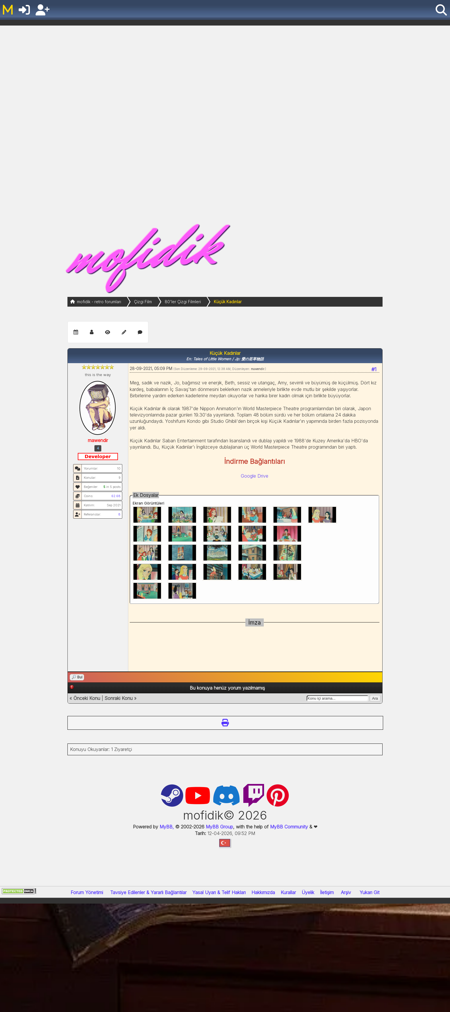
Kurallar (288, 892)
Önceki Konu (86, 698)
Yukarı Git (369, 892)
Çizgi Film (143, 301)
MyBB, (167, 827)
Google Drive (254, 476)
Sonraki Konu (118, 698)
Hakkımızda (263, 892)
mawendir (257, 369)
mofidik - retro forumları (99, 301)
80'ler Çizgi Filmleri (183, 301)
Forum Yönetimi (87, 892)
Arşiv (346, 892)
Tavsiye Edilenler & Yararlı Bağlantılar (148, 892)
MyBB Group (218, 827)
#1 (374, 369)
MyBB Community (289, 827)
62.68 (116, 496)
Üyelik (308, 892)
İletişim (327, 892)
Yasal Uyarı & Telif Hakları (219, 892)
